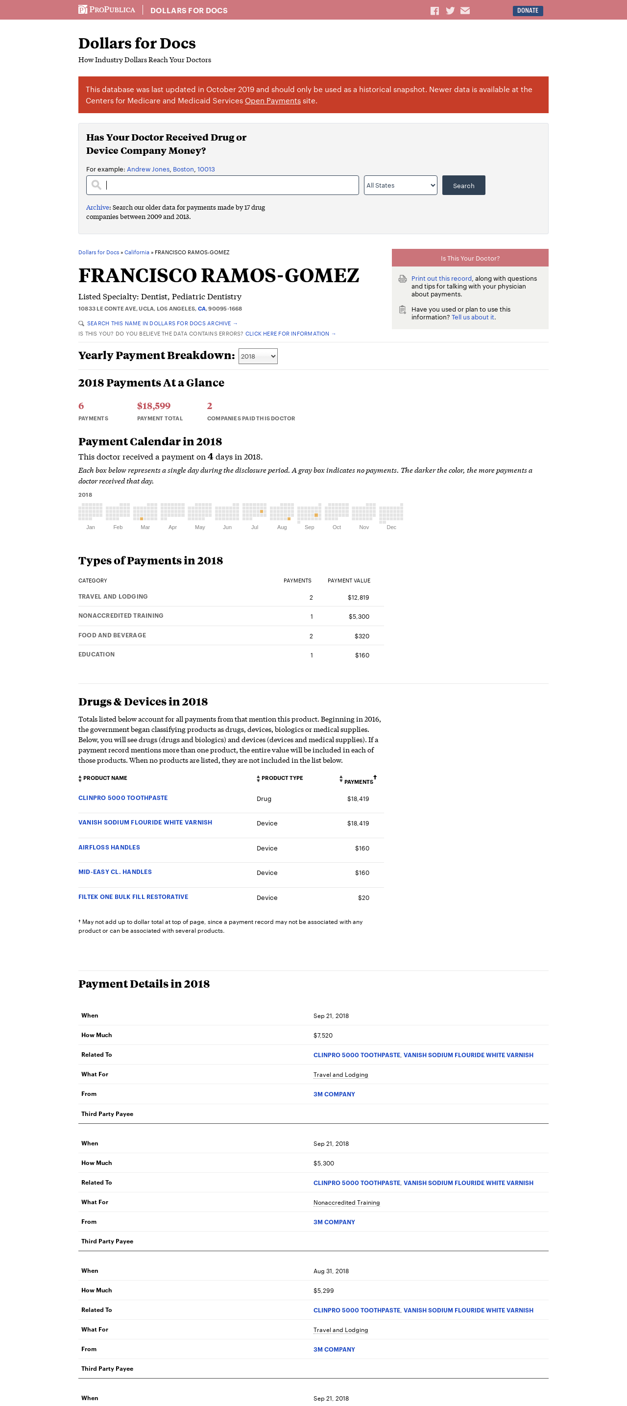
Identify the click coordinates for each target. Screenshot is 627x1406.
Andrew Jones (148, 168)
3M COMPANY (334, 1094)
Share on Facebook (435, 10)
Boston (183, 168)
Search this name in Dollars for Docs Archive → (158, 323)
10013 (206, 168)
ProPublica (106, 10)
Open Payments (273, 100)
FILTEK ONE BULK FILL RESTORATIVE (133, 896)
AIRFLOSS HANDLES (109, 847)
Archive (97, 207)
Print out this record (441, 277)
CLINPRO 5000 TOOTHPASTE (123, 797)
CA (202, 308)
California (136, 252)
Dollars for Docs (189, 10)
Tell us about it (473, 316)
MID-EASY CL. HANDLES (115, 871)
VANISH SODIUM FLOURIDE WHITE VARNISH (145, 822)
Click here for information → (291, 333)
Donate (527, 10)
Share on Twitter (451, 10)
